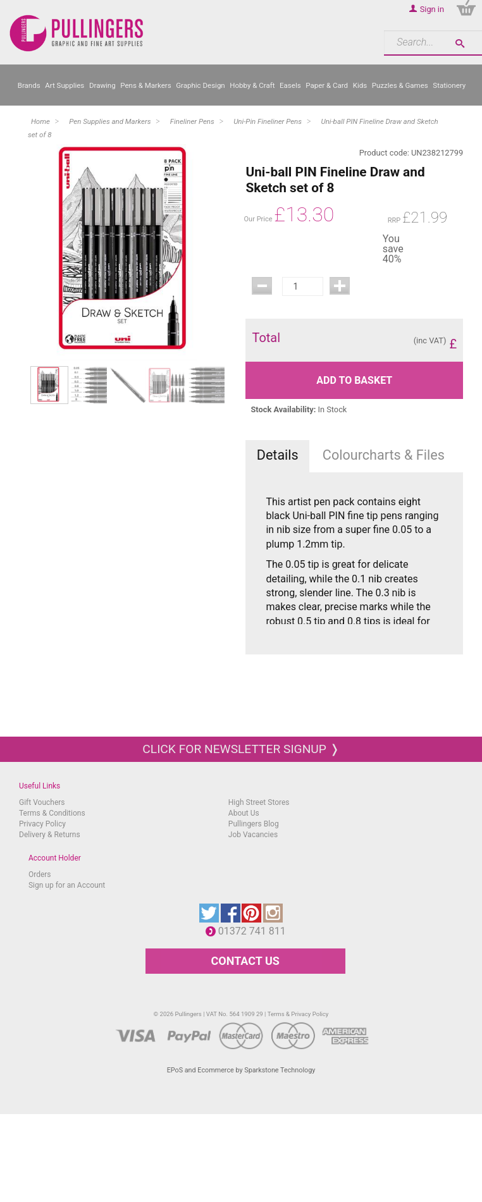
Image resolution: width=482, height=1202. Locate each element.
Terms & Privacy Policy (298, 1013)
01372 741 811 (255, 931)
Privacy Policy (42, 823)
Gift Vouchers (42, 802)
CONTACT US (245, 960)
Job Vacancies (253, 834)
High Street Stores (259, 802)
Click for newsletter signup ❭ (240, 749)
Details (278, 455)
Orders (39, 874)
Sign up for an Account (66, 885)
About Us (243, 813)
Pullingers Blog (253, 823)
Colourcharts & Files (384, 455)
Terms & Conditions (52, 813)
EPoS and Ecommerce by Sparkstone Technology (241, 1070)
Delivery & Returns (49, 834)
